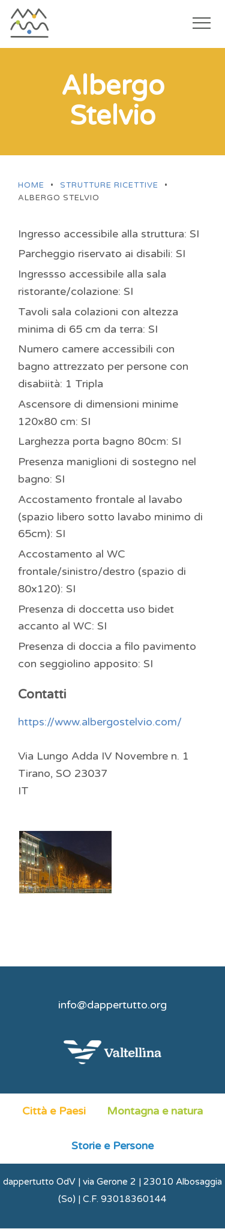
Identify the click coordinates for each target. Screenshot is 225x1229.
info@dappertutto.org (112, 1004)
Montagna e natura (155, 1110)
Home (31, 185)
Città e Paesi (54, 1110)
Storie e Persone (112, 1145)
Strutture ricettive (109, 185)
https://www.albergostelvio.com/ (100, 721)
